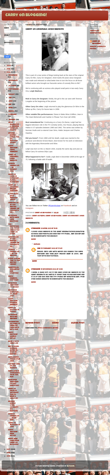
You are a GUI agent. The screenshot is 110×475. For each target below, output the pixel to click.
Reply (33, 239)
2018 (9, 72)
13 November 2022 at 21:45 (52, 269)
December (13, 75)
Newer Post (32, 323)
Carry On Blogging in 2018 (14, 425)
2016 (9, 453)
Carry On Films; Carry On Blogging (47, 216)
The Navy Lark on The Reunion (14, 366)
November (13, 80)
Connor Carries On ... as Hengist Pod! (13, 167)
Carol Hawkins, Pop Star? (13, 278)
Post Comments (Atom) (48, 328)
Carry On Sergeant (70, 216)
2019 (9, 69)
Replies (37, 244)
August (12, 94)
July (10, 98)
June (11, 101)
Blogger (70, 466)
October (12, 86)
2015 (9, 456)
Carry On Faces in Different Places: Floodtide (13, 178)
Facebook (67, 206)
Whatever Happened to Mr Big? (13, 285)
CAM (38, 248)
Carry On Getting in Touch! (13, 310)
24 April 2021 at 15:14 (49, 228)
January (12, 120)
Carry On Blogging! (26, 15)
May (10, 104)
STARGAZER (35, 228)
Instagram (29, 208)
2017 (9, 449)
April (11, 108)
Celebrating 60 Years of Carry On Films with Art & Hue (14, 325)
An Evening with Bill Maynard (12, 316)
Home (55, 323)
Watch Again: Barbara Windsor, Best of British (13, 350)
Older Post (78, 323)
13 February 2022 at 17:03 (51, 248)
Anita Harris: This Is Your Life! (14, 359)
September (14, 89)
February (13, 114)
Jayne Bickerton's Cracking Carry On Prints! (13, 126)
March (11, 111)
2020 (9, 66)
